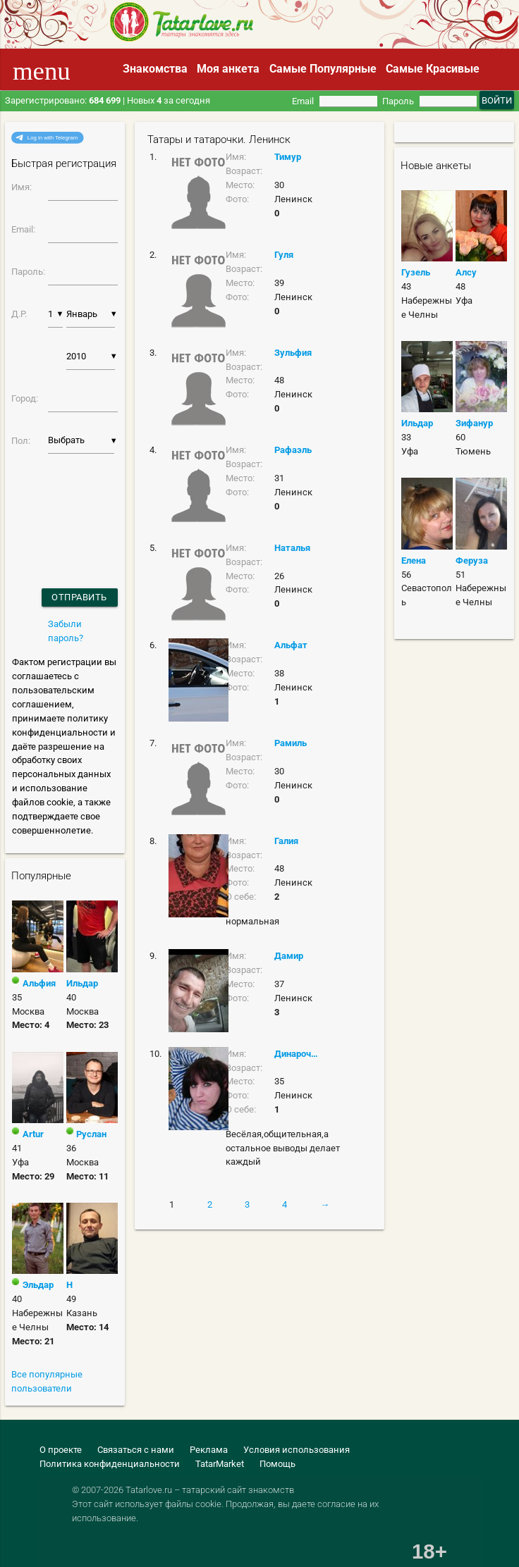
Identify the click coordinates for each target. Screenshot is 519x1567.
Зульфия (293, 352)
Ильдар (82, 983)
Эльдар (38, 1285)
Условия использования (296, 1449)
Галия (286, 841)
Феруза (472, 560)
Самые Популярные (323, 68)
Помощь (277, 1463)
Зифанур (474, 423)
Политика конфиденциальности (109, 1463)
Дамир (288, 955)
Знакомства (155, 68)
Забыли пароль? (65, 631)
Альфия (39, 983)
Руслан (91, 1134)
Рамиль (290, 743)
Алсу (466, 272)
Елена (413, 560)
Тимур (287, 156)
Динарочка (296, 1053)
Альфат (290, 645)
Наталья (292, 548)
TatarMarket (219, 1463)
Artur (33, 1134)
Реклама (209, 1449)
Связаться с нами (135, 1449)
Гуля (283, 254)
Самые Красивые (433, 68)
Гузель (415, 272)
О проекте (60, 1449)
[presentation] (49, 502)
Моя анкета (228, 68)
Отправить (79, 597)
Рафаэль (293, 450)
